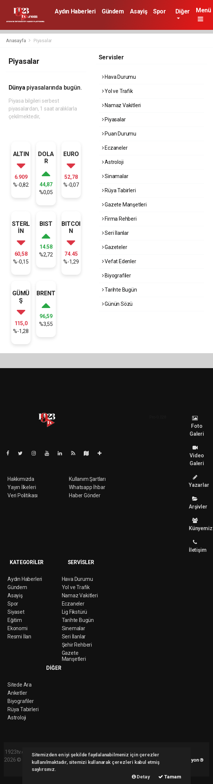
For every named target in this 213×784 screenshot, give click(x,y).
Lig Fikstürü (75, 612)
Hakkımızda (20, 479)
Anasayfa (16, 40)
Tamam (169, 777)
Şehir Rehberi (77, 645)
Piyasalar (43, 40)
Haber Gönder (85, 495)
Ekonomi (17, 628)
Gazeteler (114, 247)
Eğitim (14, 620)
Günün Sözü (117, 304)
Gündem (113, 11)
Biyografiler (116, 276)
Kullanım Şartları (87, 479)
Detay (141, 777)
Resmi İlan (19, 637)
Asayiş (138, 11)
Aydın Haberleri (75, 11)
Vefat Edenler (119, 261)
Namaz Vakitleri (121, 105)
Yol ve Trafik (117, 91)
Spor (159, 11)
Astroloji (113, 162)
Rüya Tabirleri (119, 190)
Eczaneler (115, 148)
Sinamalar (115, 176)
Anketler (17, 693)
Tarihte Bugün (119, 290)
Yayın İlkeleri (21, 487)
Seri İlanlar (115, 233)
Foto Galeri (197, 426)
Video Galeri (197, 455)
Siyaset (16, 612)
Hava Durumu (119, 77)
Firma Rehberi (119, 219)
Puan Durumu (119, 134)
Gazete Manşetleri (124, 205)
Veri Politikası (22, 495)
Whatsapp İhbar (87, 487)
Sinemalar (73, 628)
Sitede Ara (19, 685)
